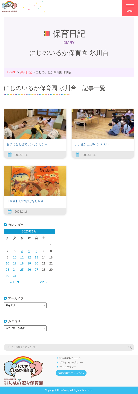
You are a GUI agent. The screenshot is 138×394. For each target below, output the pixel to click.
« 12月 (14, 282)
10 (14, 257)
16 (7, 263)
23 (7, 269)
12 (29, 257)
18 (22, 263)
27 (36, 269)
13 (36, 257)
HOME (11, 72)
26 (29, 269)
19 (29, 263)
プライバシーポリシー (71, 362)
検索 (130, 347)
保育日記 (26, 72)
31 (14, 276)
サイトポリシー (68, 366)
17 (14, 263)
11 (22, 257)
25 (22, 269)
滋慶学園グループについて (71, 372)
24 (14, 269)
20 (36, 263)
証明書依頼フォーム (70, 358)
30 (7, 276)
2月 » (43, 282)
